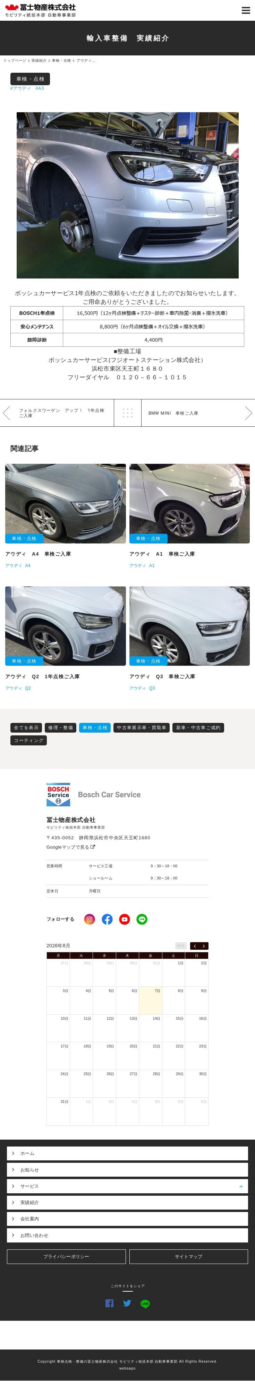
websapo (127, 1368)
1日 (181, 963)
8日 (181, 991)
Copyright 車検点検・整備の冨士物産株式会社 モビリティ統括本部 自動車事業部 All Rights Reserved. (127, 1361)
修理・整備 (60, 727)
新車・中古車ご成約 (198, 727)
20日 (133, 1046)
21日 (157, 1046)
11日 (87, 1018)
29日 (110, 963)
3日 (65, 991)
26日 (110, 1074)
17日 (64, 1046)
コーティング (29, 740)
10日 (64, 1018)
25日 (87, 1074)
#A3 (40, 88)
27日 (64, 963)
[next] (204, 946)
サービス (134, 1186)
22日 (180, 1046)
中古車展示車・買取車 (142, 727)
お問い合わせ (34, 1235)
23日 (203, 1046)
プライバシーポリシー (66, 1256)
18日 (87, 1046)
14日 (157, 1018)
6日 (134, 991)
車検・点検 (30, 79)
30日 (133, 963)
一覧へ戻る (128, 412)
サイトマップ (189, 1256)
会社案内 (29, 1218)
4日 (88, 991)
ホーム (27, 1153)
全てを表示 (26, 727)
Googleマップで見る (70, 847)
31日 (157, 963)
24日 (64, 1074)
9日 (204, 991)
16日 (203, 1018)
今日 (181, 946)
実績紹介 (29, 1202)
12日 (110, 1018)
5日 (111, 991)
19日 (110, 1046)
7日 (157, 991)
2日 (204, 963)
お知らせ (29, 1170)
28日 (87, 963)
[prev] (194, 946)
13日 (133, 1018)
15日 (180, 1018)
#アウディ (21, 88)
